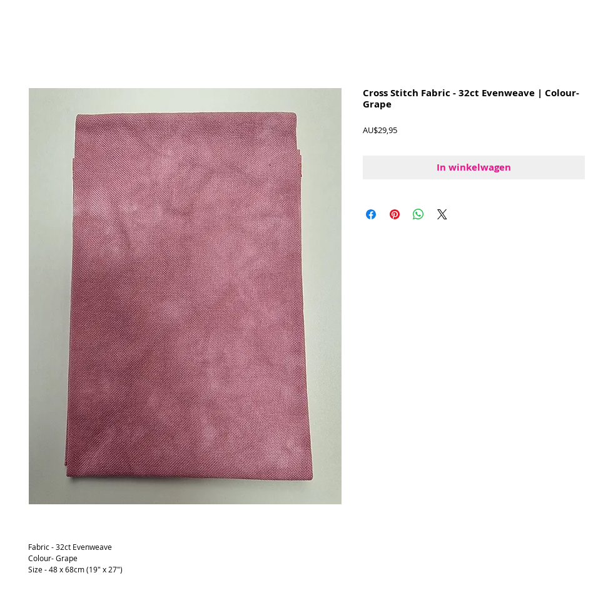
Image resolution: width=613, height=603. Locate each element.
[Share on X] (442, 214)
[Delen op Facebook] (370, 214)
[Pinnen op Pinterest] (394, 214)
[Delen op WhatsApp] (418, 214)
